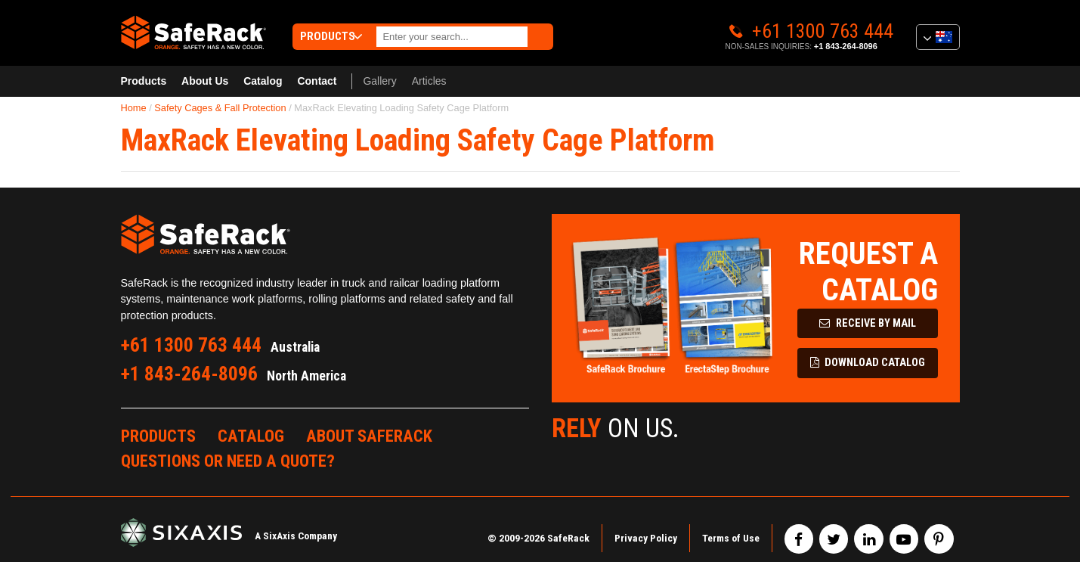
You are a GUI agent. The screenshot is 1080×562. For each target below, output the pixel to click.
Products (144, 81)
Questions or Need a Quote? (228, 460)
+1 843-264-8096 (845, 46)
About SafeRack (369, 436)
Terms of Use (731, 538)
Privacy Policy (645, 538)
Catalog (262, 81)
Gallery (379, 81)
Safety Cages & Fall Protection (220, 107)
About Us (204, 81)
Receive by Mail (867, 323)
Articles (429, 81)
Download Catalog (868, 362)
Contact (316, 81)
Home (134, 107)
